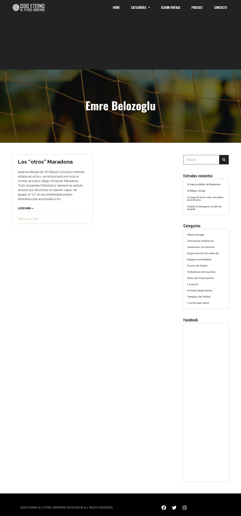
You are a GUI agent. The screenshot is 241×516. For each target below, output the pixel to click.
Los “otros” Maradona (45, 162)
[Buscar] (224, 159)
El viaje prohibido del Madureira (203, 184)
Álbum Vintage (170, 7)
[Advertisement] (120, 43)
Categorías (140, 8)
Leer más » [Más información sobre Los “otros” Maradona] (26, 208)
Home (116, 7)
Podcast (197, 7)
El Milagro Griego (196, 191)
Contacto (220, 7)
